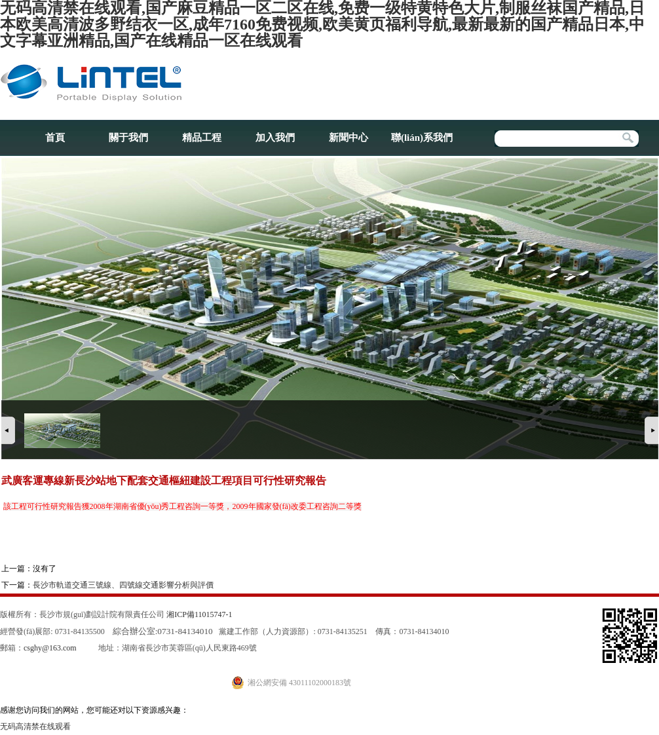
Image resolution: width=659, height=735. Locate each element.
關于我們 (128, 137)
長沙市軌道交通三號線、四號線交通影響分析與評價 (123, 585)
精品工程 (201, 137)
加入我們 (275, 137)
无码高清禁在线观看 (35, 726)
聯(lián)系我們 (422, 137)
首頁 (55, 137)
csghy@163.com (50, 647)
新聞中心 (348, 137)
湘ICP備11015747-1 (199, 614)
